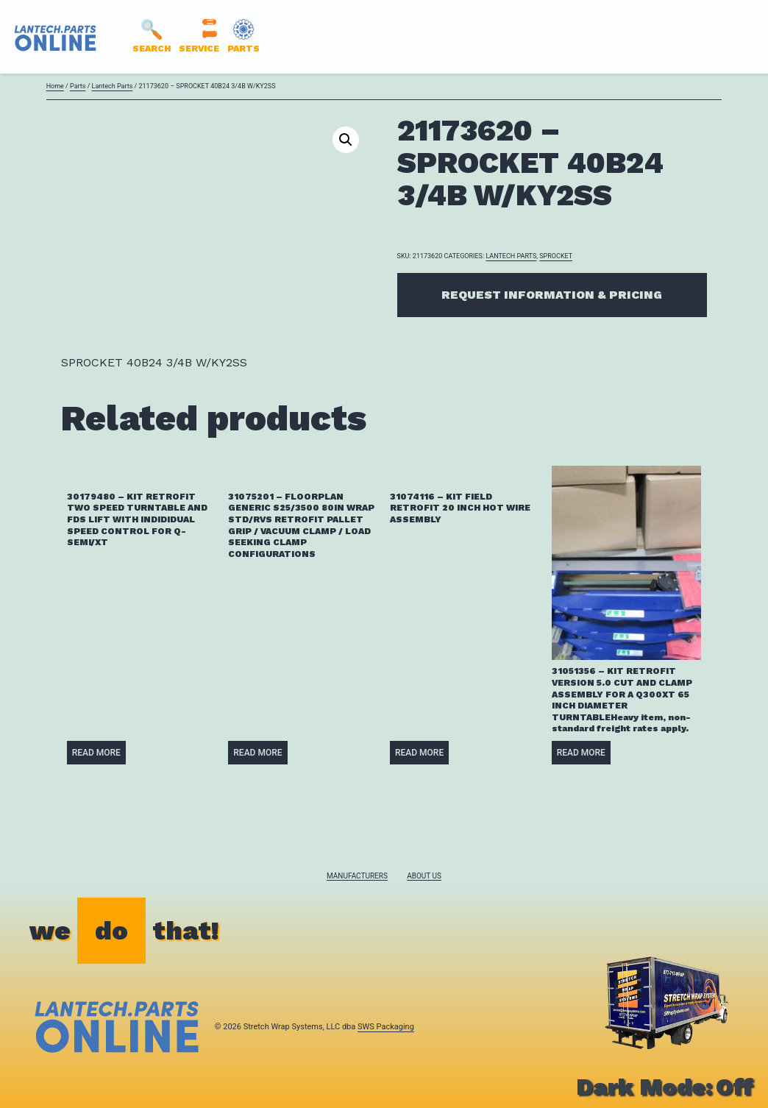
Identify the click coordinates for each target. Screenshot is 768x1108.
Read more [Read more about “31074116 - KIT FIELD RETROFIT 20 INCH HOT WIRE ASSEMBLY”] (419, 752)
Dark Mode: (664, 1086)
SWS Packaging (386, 1026)
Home (55, 86)
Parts (77, 86)
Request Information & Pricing (551, 295)
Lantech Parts (112, 86)
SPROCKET (555, 256)
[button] (346, 140)
